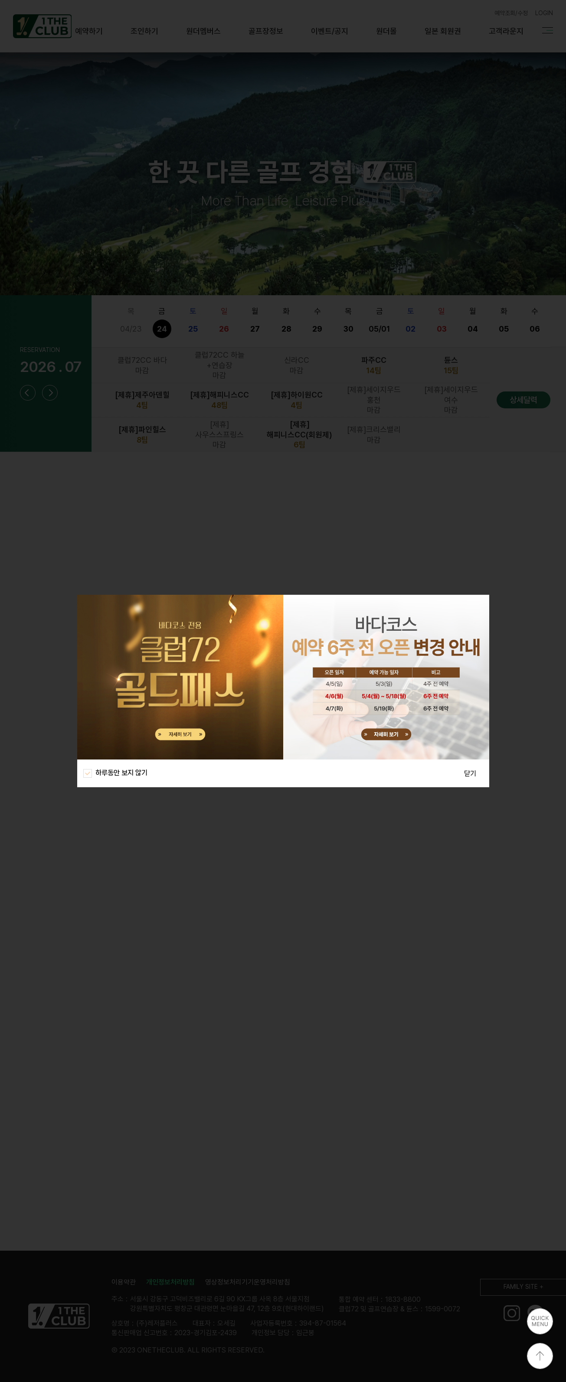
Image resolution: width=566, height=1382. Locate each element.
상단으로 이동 (540, 1356)
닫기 (470, 773)
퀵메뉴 (540, 1321)
